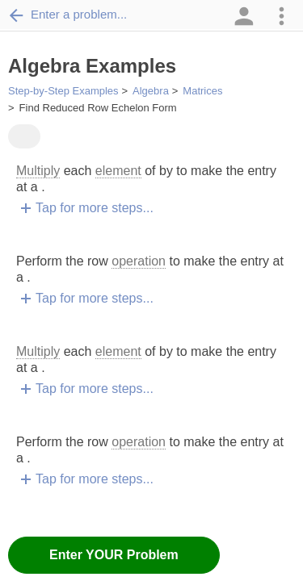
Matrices (202, 91)
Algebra (151, 91)
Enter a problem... (67, 14)
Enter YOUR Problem (114, 555)
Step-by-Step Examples (63, 91)
